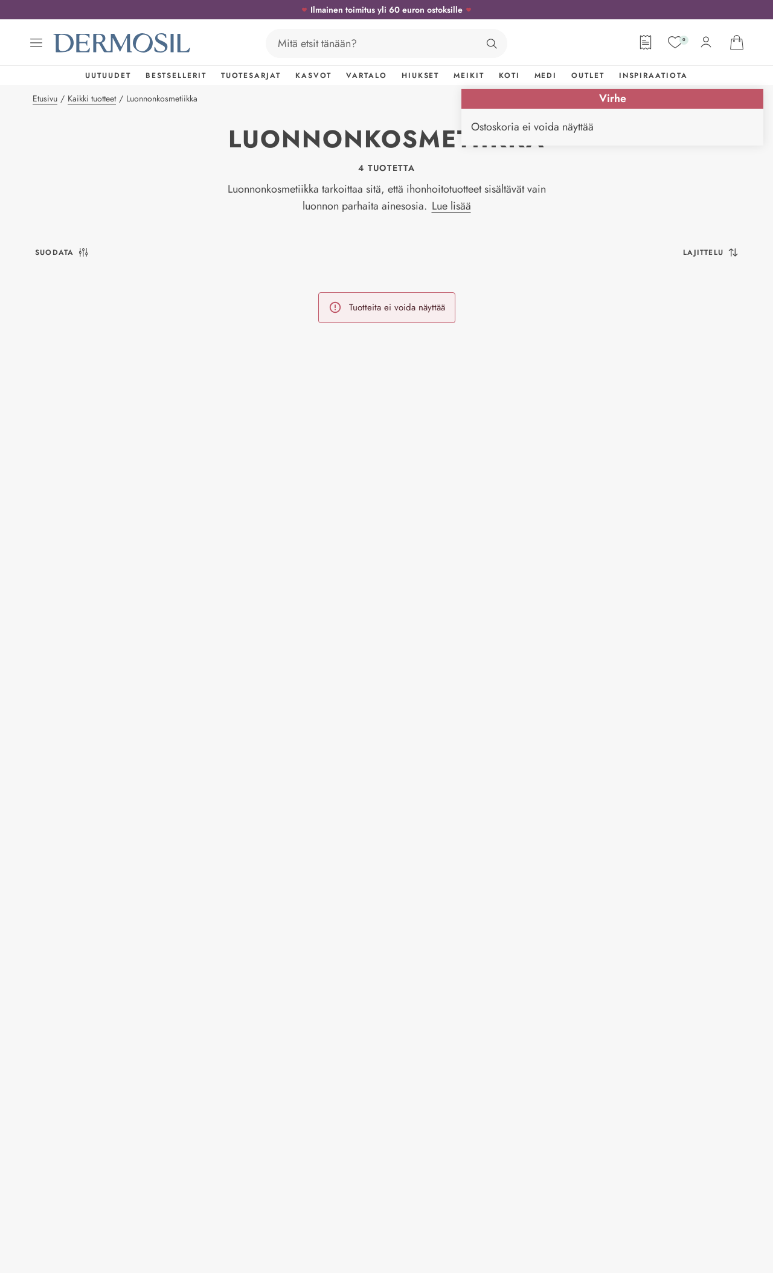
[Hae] (491, 43)
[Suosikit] (675, 42)
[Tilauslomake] (645, 42)
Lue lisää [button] (451, 206)
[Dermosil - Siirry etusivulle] (122, 43)
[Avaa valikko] (36, 43)
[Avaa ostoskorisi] (737, 42)
